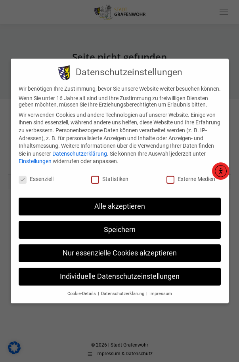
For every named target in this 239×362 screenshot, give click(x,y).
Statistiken (109, 173)
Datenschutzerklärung (79, 148)
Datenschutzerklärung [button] (123, 287)
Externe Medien (190, 173)
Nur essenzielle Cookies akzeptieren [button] (120, 247)
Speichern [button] (120, 224)
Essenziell (36, 173)
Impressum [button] (160, 287)
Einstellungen (35, 155)
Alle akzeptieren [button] (119, 200)
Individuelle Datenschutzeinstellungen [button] (120, 270)
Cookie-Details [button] (82, 287)
